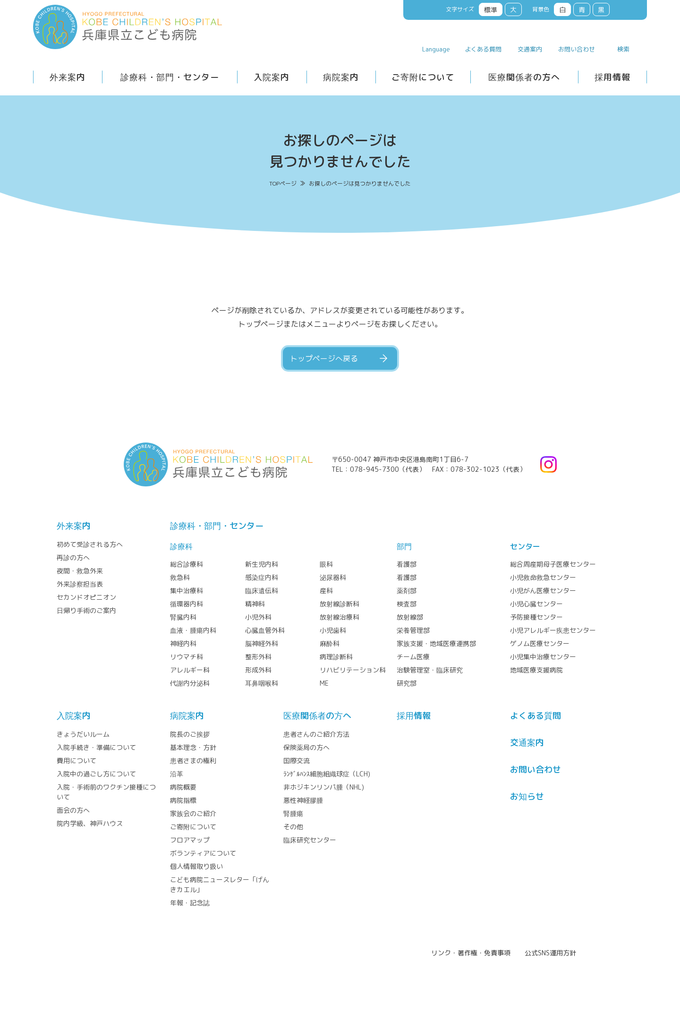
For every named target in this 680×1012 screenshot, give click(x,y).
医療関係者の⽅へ (317, 716)
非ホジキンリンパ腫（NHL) (323, 786)
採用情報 (612, 77)
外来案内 (67, 77)
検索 (623, 49)
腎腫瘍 (293, 813)
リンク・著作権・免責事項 (470, 952)
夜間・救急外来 (80, 570)
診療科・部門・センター (169, 77)
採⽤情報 (414, 716)
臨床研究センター (309, 839)
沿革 (176, 773)
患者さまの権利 (193, 760)
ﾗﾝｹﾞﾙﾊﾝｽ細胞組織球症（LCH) (326, 773)
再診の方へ (73, 557)
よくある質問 (483, 49)
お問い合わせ (576, 49)
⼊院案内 (74, 716)
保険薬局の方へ (306, 747)
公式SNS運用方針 (550, 952)
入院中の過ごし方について (96, 773)
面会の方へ (73, 810)
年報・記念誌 (190, 902)
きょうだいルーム (83, 734)
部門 (404, 546)
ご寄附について (422, 77)
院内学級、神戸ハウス (90, 823)
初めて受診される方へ (90, 544)
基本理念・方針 (193, 747)
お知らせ (527, 796)
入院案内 (271, 77)
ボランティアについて (203, 853)
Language (436, 49)
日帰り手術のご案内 (86, 610)
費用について (76, 760)
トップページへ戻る (324, 358)
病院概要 (183, 786)
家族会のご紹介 (193, 813)
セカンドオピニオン (86, 597)
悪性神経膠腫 (303, 800)
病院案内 (341, 77)
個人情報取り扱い (196, 866)
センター (525, 546)
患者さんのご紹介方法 (316, 734)
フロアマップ (190, 839)
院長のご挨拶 (190, 734)
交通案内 (530, 49)
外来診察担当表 (80, 583)
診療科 (181, 546)
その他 (293, 826)
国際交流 (296, 760)
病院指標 (183, 800)
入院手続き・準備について (96, 747)
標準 (490, 9)
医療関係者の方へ (524, 77)
